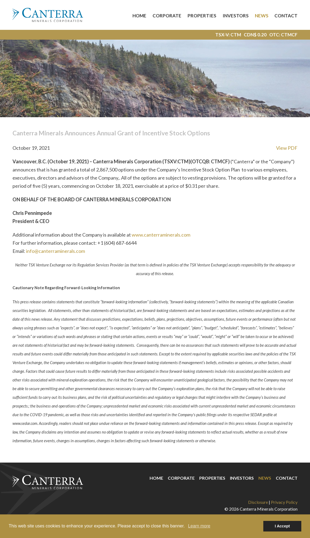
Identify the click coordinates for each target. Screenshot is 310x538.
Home (139, 15)
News (261, 15)
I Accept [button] (282, 526)
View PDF (287, 148)
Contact (286, 15)
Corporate (167, 15)
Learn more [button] (199, 526)
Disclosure (258, 502)
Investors (236, 15)
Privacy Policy (284, 502)
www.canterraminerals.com (161, 235)
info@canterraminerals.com (55, 251)
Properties (202, 15)
